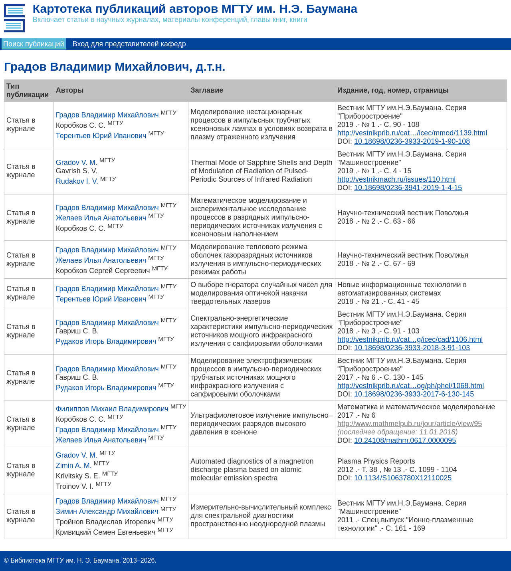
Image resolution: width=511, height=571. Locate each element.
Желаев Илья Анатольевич (101, 218)
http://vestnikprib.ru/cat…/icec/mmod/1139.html (412, 133)
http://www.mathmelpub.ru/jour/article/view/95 (409, 424)
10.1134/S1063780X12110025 (403, 478)
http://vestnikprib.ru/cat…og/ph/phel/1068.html (410, 386)
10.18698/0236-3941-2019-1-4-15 (408, 188)
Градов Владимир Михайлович (107, 115)
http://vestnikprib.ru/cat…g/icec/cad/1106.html (410, 339)
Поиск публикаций (33, 44)
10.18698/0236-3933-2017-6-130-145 (414, 394)
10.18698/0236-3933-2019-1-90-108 (412, 141)
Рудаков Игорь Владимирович (106, 341)
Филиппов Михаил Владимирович (112, 409)
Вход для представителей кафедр (129, 44)
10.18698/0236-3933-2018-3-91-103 (412, 348)
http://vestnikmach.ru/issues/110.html (396, 179)
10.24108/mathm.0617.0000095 (405, 440)
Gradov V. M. (76, 163)
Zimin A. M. (74, 466)
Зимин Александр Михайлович (107, 511)
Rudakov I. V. (77, 181)
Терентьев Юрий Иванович (101, 136)
